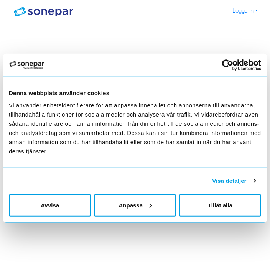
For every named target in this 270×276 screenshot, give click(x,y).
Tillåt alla (220, 205)
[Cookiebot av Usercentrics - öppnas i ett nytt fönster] (232, 65)
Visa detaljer (229, 180)
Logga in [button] (243, 10)
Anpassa (135, 205)
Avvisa (50, 205)
